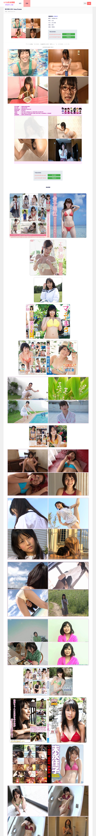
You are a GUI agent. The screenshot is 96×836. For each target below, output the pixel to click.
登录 (85, 3)
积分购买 (69, 34)
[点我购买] (55, 16)
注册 (89, 3)
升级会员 (69, 37)
